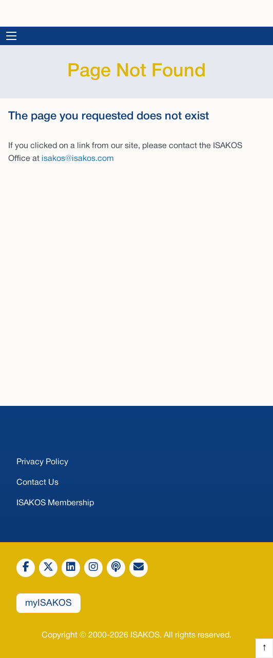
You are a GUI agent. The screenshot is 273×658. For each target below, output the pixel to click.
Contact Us (37, 482)
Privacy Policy (42, 462)
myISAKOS (48, 603)
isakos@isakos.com (78, 158)
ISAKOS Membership (55, 503)
